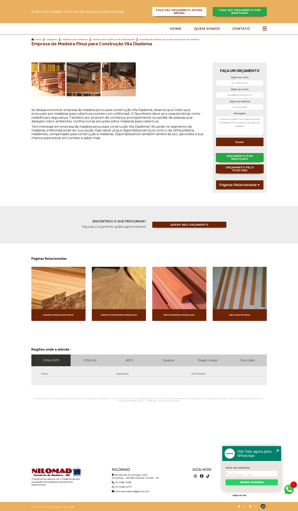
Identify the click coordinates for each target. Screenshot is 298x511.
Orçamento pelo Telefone (240, 169)
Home (175, 29)
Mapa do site (239, 495)
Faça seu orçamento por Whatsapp (240, 12)
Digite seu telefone (240, 101)
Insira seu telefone (237, 467)
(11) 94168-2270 (122, 486)
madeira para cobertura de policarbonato (113, 39)
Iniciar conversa (251, 482)
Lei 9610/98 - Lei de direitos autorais (162, 401)
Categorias (51, 39)
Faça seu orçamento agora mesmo (179, 12)
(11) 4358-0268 (121, 482)
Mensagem (240, 113)
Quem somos (207, 29)
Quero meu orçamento (189, 224)
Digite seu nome (240, 77)
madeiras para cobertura (75, 39)
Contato (241, 29)
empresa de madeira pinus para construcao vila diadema (169, 39)
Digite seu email (239, 89)
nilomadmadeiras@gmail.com (130, 491)
